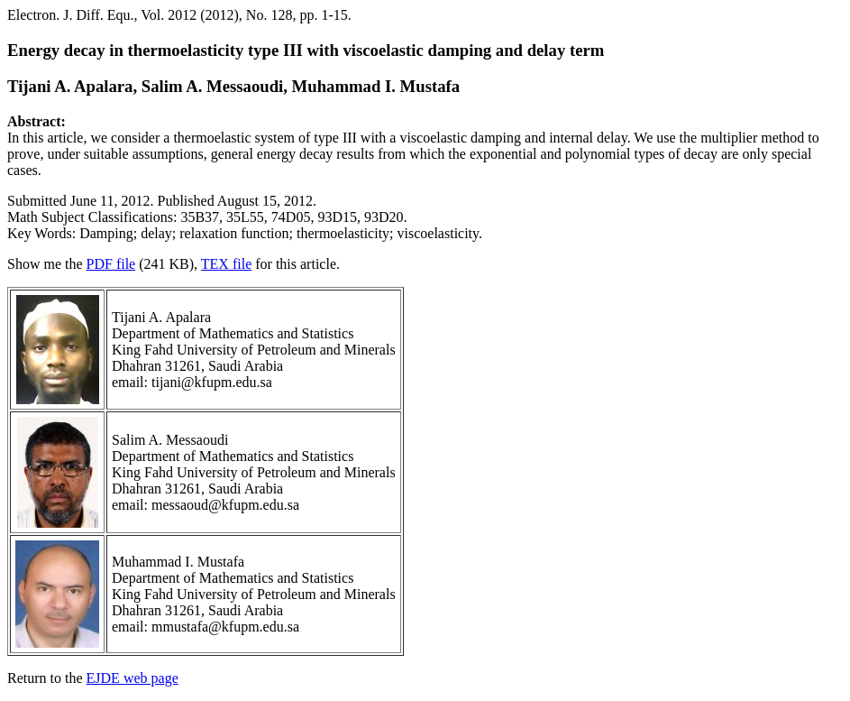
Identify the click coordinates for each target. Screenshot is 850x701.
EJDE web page (132, 678)
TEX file (226, 264)
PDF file (111, 264)
